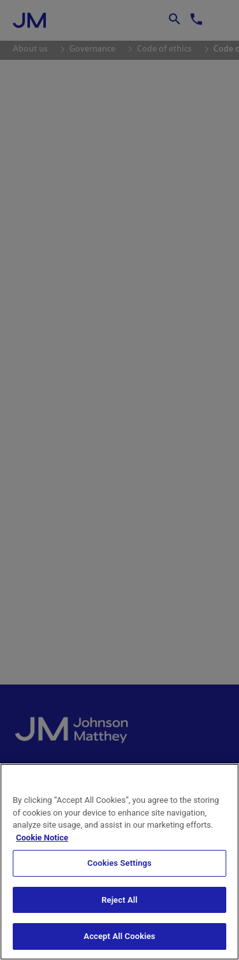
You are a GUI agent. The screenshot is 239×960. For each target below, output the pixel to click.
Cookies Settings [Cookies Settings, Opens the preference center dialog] (119, 863)
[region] (119, 861)
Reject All (119, 900)
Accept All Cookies (119, 936)
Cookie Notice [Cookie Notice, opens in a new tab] (42, 837)
